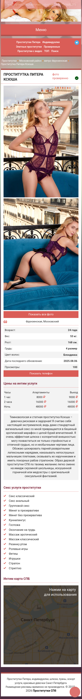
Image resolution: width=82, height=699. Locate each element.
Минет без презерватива (25, 515)
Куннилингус (17, 520)
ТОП (46, 51)
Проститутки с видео (29, 51)
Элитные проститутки (29, 46)
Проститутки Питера (28, 42)
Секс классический (21, 496)
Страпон (14, 563)
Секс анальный (19, 501)
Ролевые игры (18, 549)
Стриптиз (15, 568)
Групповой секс (19, 505)
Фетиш (13, 553)
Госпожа (14, 525)
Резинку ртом (18, 544)
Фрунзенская (34, 321)
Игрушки (14, 558)
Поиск (54, 51)
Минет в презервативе (24, 510)
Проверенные (52, 46)
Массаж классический (24, 539)
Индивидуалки (51, 42)
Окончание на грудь (22, 529)
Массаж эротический (23, 534)
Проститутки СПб (44, 690)
